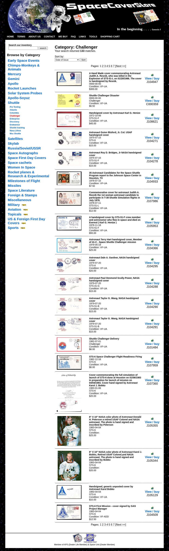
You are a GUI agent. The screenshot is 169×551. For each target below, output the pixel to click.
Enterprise (14, 119)
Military (14, 205)
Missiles (14, 185)
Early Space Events (23, 60)
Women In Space (21, 167)
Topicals (14, 214)
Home (10, 36)
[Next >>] (120, 66)
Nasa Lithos (15, 131)
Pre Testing (15, 107)
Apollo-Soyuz (19, 98)
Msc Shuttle (15, 133)
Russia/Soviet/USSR (24, 148)
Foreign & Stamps (22, 195)
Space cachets (20, 162)
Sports (13, 228)
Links (82, 36)
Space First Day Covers (27, 158)
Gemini (13, 79)
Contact (49, 36)
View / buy (152, 76)
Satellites (15, 139)
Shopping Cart (110, 36)
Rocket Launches (22, 88)
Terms (21, 36)
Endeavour (15, 125)
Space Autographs (23, 153)
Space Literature (21, 190)
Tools (93, 36)
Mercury (14, 74)
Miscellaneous (19, 200)
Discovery (14, 122)
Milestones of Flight (24, 181)
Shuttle (13, 103)
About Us (35, 36)
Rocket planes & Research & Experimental (28, 174)
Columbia (14, 113)
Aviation (14, 209)
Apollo (13, 83)
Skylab (13, 143)
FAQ (73, 36)
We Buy (63, 36)
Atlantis (13, 110)
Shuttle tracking (17, 128)
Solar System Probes (25, 93)
